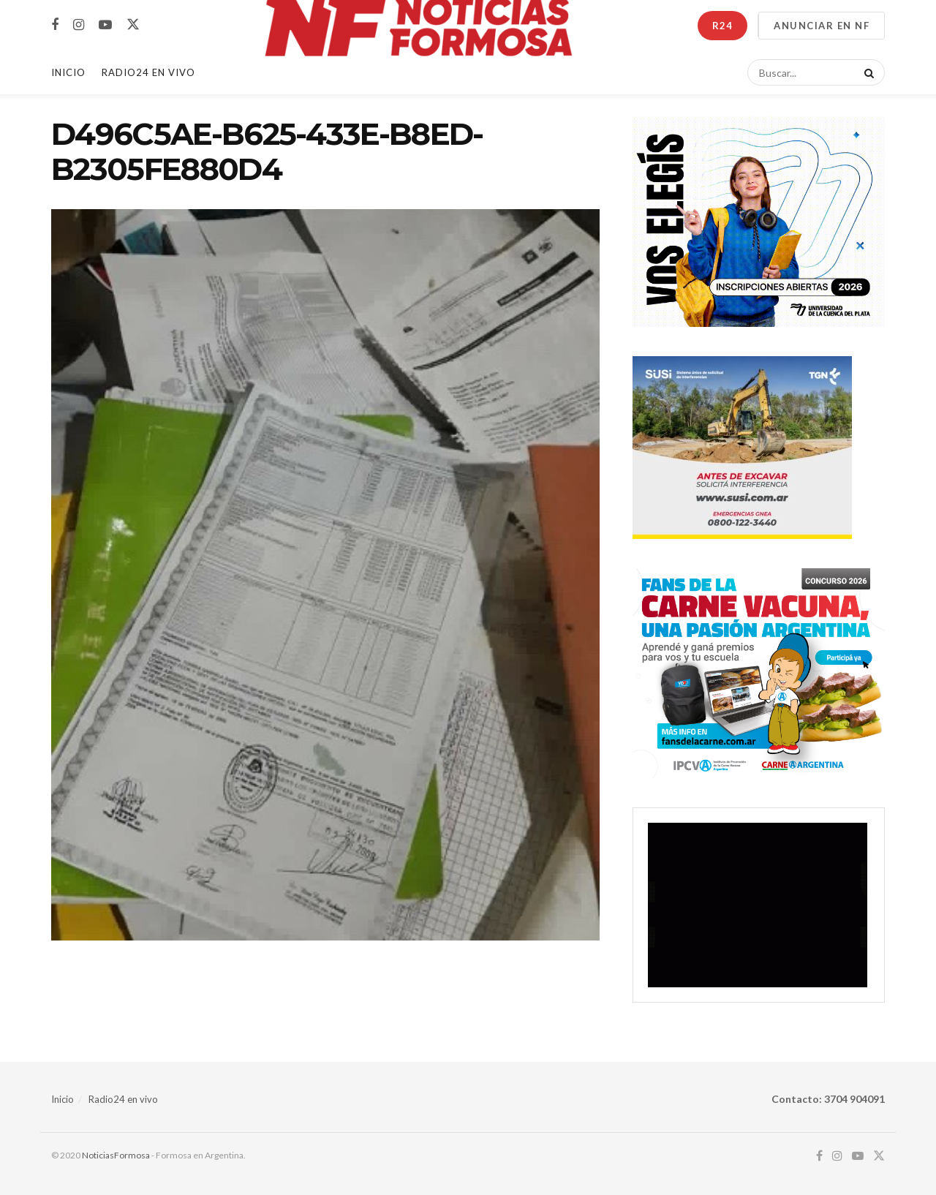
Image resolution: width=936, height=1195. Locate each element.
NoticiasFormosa (116, 1155)
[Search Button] (866, 72)
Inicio (68, 72)
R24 (722, 25)
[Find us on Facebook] (54, 25)
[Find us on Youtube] (105, 25)
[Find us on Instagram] (78, 25)
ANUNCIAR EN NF (821, 25)
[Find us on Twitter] (133, 25)
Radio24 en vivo (123, 1099)
